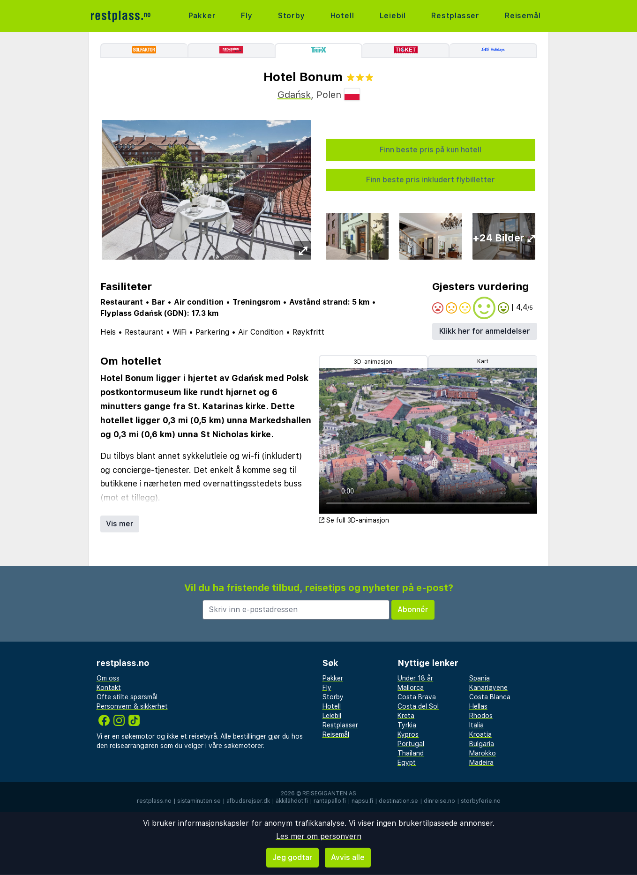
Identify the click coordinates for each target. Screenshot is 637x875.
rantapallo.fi (330, 801)
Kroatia (480, 734)
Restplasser (455, 15)
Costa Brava (416, 697)
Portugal (410, 744)
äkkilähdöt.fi (292, 801)
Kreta (405, 715)
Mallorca (410, 687)
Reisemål (522, 15)
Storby (291, 15)
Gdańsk (294, 94)
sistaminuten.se (199, 801)
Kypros (408, 734)
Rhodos (481, 715)
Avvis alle (348, 857)
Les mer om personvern (318, 836)
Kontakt (109, 687)
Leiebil (393, 15)
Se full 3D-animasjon (354, 520)
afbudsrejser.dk (248, 801)
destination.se (398, 801)
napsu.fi (362, 801)
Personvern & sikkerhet (132, 706)
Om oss (108, 678)
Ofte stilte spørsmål (127, 697)
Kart (482, 361)
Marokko (482, 753)
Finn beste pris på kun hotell (430, 149)
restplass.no (154, 801)
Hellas (478, 706)
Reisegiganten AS (329, 793)
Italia (476, 725)
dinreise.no (439, 801)
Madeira (481, 762)
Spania (479, 678)
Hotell (342, 15)
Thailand (410, 753)
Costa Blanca (489, 697)
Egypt (406, 762)
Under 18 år (415, 678)
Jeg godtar (292, 857)
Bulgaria (481, 744)
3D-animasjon (373, 362)
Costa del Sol (418, 706)
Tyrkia (406, 725)
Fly (246, 15)
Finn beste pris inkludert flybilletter (430, 179)
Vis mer (120, 523)
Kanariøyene (488, 687)
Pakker (202, 15)
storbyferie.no (481, 801)
